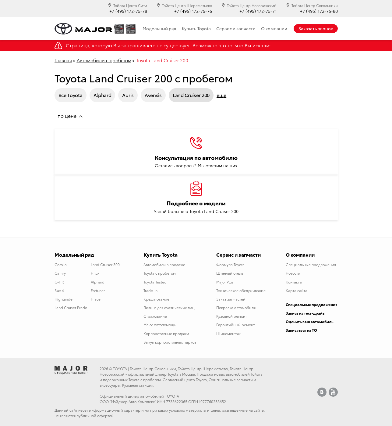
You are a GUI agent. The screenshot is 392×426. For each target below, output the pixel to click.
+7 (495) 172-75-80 (319, 11)
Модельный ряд (159, 28)
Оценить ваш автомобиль (310, 321)
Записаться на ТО (301, 330)
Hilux (95, 273)
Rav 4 (59, 290)
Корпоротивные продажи (166, 333)
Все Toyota (70, 94)
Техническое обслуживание (241, 290)
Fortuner (98, 290)
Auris (128, 94)
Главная (63, 60)
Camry (60, 273)
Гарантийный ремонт (235, 324)
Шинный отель (229, 273)
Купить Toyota (196, 28)
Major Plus (225, 281)
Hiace (96, 298)
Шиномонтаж (228, 333)
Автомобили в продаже (164, 264)
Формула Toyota (230, 264)
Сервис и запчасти (236, 28)
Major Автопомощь (159, 324)
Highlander (64, 298)
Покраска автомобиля (236, 307)
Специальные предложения (311, 264)
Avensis (153, 94)
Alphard (102, 94)
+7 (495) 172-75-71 (258, 11)
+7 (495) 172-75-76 (193, 11)
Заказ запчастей (230, 298)
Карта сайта (296, 290)
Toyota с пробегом (159, 273)
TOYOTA (120, 368)
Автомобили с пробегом (104, 60)
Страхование (155, 316)
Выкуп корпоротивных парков (169, 342)
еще (221, 95)
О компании (274, 28)
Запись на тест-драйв (305, 313)
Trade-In (150, 290)
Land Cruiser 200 (191, 94)
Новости (293, 273)
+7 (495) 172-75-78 (128, 11)
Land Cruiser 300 (105, 264)
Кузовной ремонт (231, 316)
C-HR (59, 281)
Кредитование (156, 298)
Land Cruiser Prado (71, 307)
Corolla (61, 264)
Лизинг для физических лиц (169, 307)
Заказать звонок (315, 28)
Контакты (294, 281)
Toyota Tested (155, 281)
